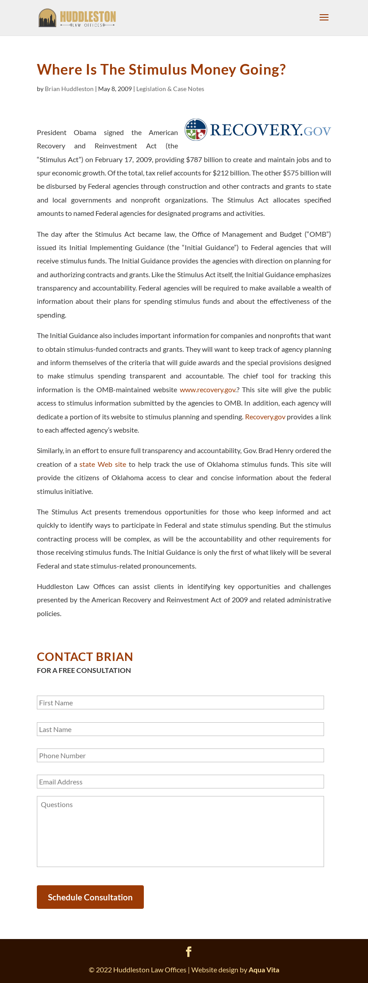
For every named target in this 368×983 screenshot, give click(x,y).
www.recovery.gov (207, 389)
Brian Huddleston (69, 88)
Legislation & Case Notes (170, 88)
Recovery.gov (265, 416)
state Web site (102, 464)
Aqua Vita (264, 969)
